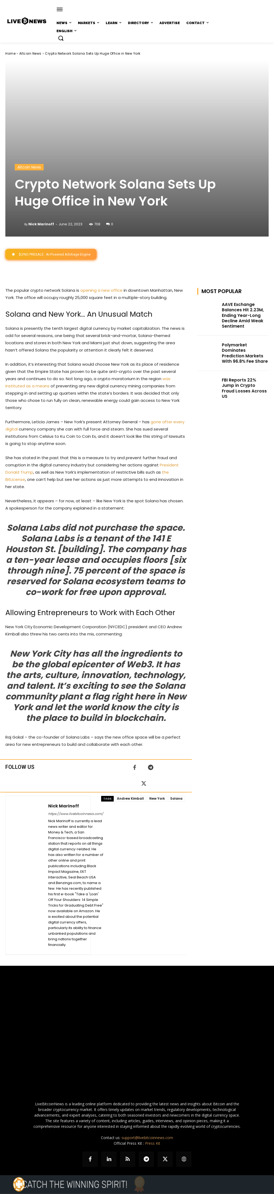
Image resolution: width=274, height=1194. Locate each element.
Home (10, 53)
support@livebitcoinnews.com (147, 1137)
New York (157, 798)
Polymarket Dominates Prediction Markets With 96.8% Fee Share (244, 347)
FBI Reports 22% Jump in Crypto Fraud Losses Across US (244, 375)
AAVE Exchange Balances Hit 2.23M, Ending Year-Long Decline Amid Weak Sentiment (241, 314)
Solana (176, 798)
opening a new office (101, 290)
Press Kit (152, 1143)
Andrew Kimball (130, 798)
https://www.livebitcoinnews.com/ (75, 814)
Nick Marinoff (41, 224)
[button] (61, 38)
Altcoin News (30, 53)
